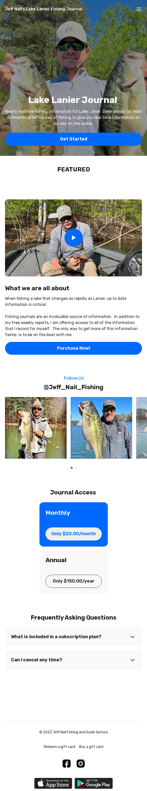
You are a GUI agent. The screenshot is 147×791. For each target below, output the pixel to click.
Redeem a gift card (59, 747)
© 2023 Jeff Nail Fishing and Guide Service (73, 732)
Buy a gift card (91, 747)
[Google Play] (93, 783)
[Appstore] (53, 783)
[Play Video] (73, 238)
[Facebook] (67, 764)
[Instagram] (81, 764)
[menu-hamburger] (139, 9)
